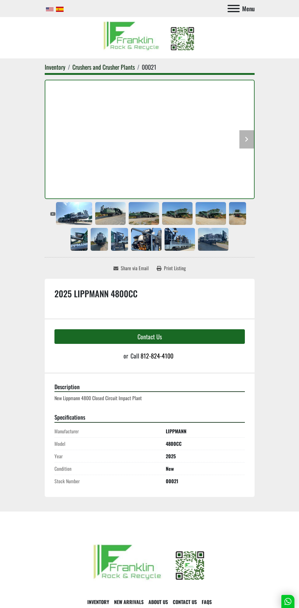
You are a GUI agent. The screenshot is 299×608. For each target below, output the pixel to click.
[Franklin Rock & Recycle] (149, 563)
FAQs (207, 602)
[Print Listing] (171, 268)
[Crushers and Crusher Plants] (103, 67)
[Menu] (234, 8)
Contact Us (149, 336)
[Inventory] (55, 67)
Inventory (98, 602)
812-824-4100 (157, 355)
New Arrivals (129, 602)
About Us (158, 602)
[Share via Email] (131, 268)
